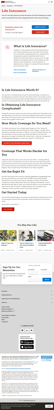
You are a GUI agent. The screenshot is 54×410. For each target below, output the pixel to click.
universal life (43, 176)
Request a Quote (40, 27)
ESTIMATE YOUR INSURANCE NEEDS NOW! (17, 143)
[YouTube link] (31, 330)
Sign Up (47, 279)
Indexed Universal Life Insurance (39, 70)
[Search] (49, 2)
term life (27, 176)
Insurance (9, 6)
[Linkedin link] (27, 330)
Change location (28, 325)
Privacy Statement (6, 408)
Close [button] (49, 406)
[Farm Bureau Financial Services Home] (8, 2)
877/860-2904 (27, 357)
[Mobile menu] (51, 2)
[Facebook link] (22, 330)
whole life (34, 176)
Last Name (44, 269)
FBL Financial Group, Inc (29, 400)
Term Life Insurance (20, 70)
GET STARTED (8, 209)
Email (29, 276)
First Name (31, 269)
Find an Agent (40, 32)
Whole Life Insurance (20, 72)
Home (3, 6)
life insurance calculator (11, 138)
